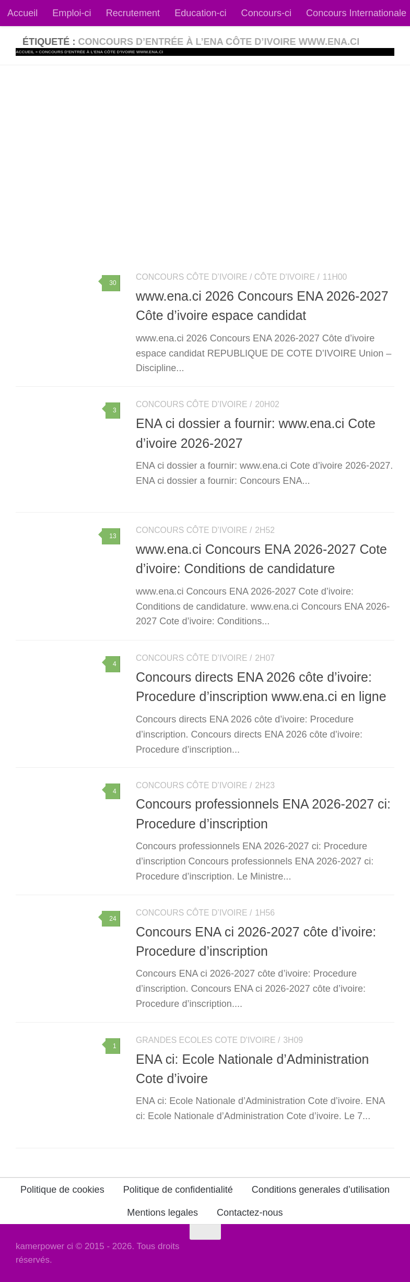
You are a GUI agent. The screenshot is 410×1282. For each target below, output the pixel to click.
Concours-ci (266, 13)
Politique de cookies (62, 1189)
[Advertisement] (205, 143)
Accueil (22, 13)
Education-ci (200, 13)
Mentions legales (162, 1212)
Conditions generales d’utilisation (321, 1189)
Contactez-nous (250, 1212)
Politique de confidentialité (178, 1189)
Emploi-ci (71, 13)
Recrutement (133, 13)
